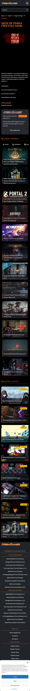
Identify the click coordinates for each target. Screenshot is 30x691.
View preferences (15, 685)
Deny (15, 681)
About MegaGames (15, 632)
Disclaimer (15, 639)
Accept (15, 676)
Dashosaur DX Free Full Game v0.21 (15, 587)
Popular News (15, 658)
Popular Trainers (15, 649)
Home (3, 15)
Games (10, 15)
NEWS (6, 144)
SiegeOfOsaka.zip (6, 105)
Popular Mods (15, 652)
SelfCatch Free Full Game (15, 571)
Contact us (15, 636)
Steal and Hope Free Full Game (15, 558)
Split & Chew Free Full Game (15, 577)
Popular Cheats (15, 655)
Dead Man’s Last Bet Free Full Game (15, 581)
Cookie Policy (14, 689)
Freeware (4, 18)
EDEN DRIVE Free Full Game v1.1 (15, 594)
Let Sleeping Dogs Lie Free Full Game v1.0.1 (15, 574)
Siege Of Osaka (18, 15)
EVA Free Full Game (15, 584)
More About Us (15, 130)
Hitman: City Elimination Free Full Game (15, 613)
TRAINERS (16, 144)
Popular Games (15, 646)
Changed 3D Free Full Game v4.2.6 (15, 562)
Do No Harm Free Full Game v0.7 (15, 565)
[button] (27, 662)
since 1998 (22, 116)
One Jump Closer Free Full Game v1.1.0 (15, 568)
